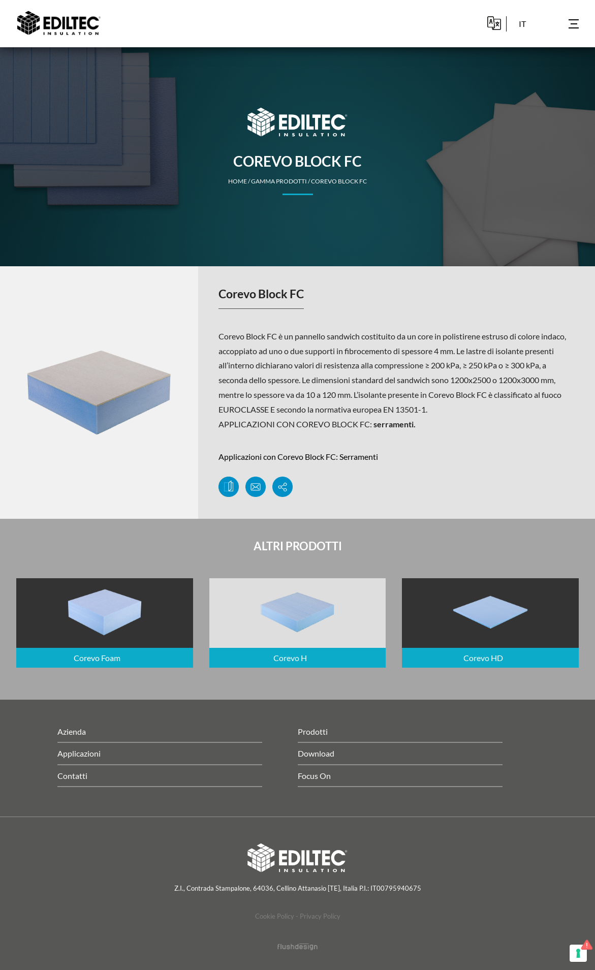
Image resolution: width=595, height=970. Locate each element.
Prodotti (313, 731)
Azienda (71, 731)
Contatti (72, 775)
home (237, 181)
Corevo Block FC (339, 181)
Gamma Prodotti (279, 181)
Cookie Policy (274, 916)
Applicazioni (79, 753)
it (522, 23)
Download (316, 753)
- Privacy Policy (318, 916)
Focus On (314, 775)
